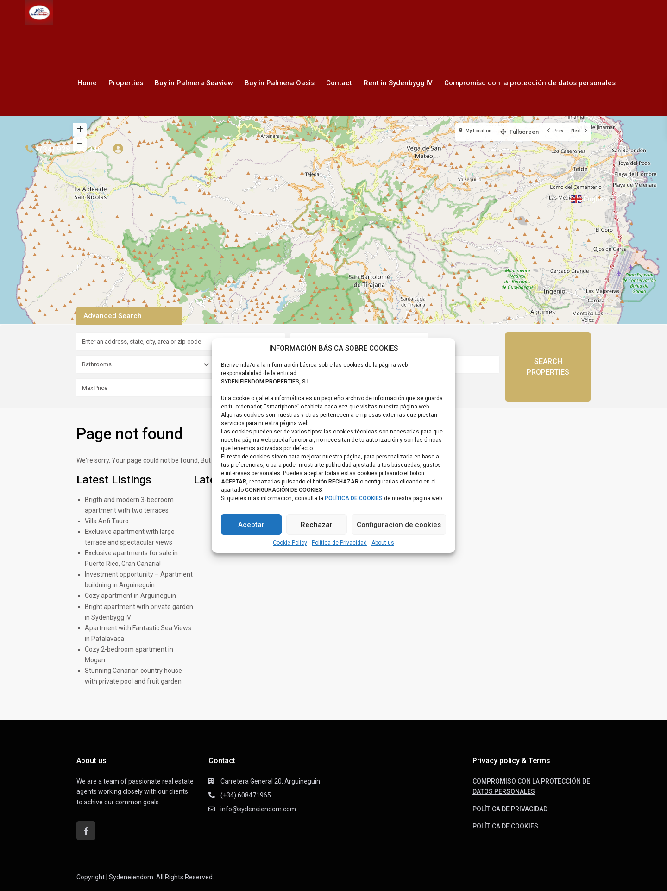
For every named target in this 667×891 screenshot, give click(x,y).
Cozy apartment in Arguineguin (130, 595)
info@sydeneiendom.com (258, 809)
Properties (125, 83)
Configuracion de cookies (399, 525)
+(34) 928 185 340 (68, 149)
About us (382, 543)
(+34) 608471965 (245, 795)
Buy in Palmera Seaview (194, 83)
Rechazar (317, 525)
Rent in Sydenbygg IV (398, 83)
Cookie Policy (290, 543)
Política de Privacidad (339, 543)
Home (87, 83)
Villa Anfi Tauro (107, 521)
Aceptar (251, 525)
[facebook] (85, 830)
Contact (339, 83)
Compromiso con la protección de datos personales (530, 83)
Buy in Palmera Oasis (280, 83)
